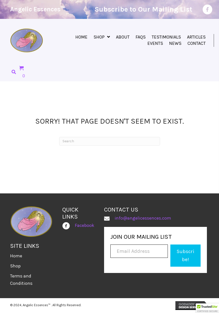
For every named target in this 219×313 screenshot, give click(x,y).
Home (16, 256)
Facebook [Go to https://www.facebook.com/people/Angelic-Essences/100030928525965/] (84, 225)
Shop (15, 266)
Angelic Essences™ (37, 9)
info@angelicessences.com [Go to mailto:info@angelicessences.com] (143, 218)
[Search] (109, 141)
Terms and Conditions (21, 279)
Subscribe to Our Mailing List (143, 9)
